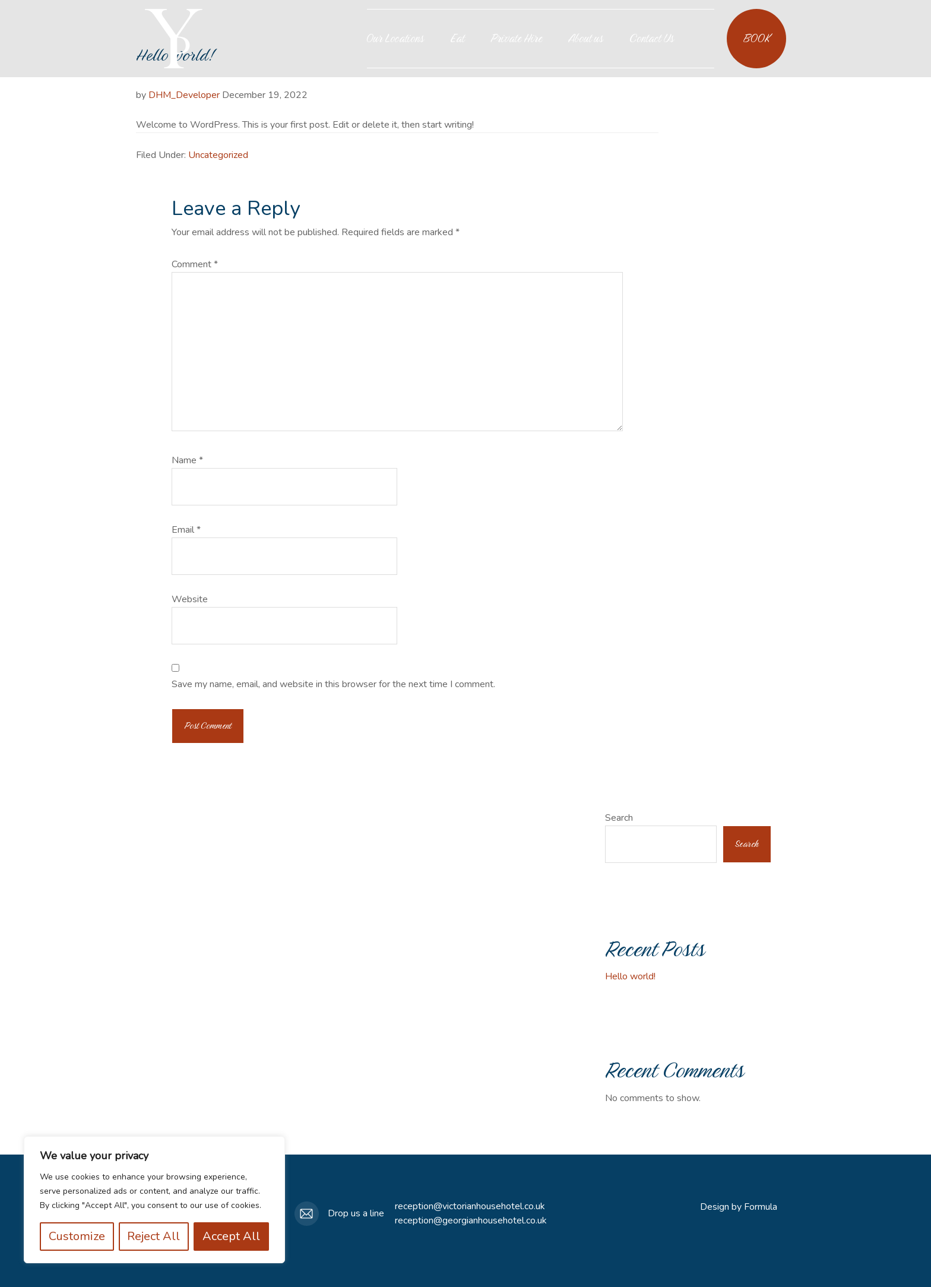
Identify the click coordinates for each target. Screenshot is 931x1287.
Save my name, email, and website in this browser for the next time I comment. (333, 684)
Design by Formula (738, 1206)
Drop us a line (356, 1213)
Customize (77, 1236)
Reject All (154, 1236)
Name (187, 460)
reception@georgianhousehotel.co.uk (471, 1220)
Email (186, 529)
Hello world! (630, 976)
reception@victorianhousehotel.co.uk (470, 1206)
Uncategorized (218, 155)
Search (619, 817)
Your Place (173, 38)
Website (190, 599)
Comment (195, 264)
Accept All (231, 1236)
